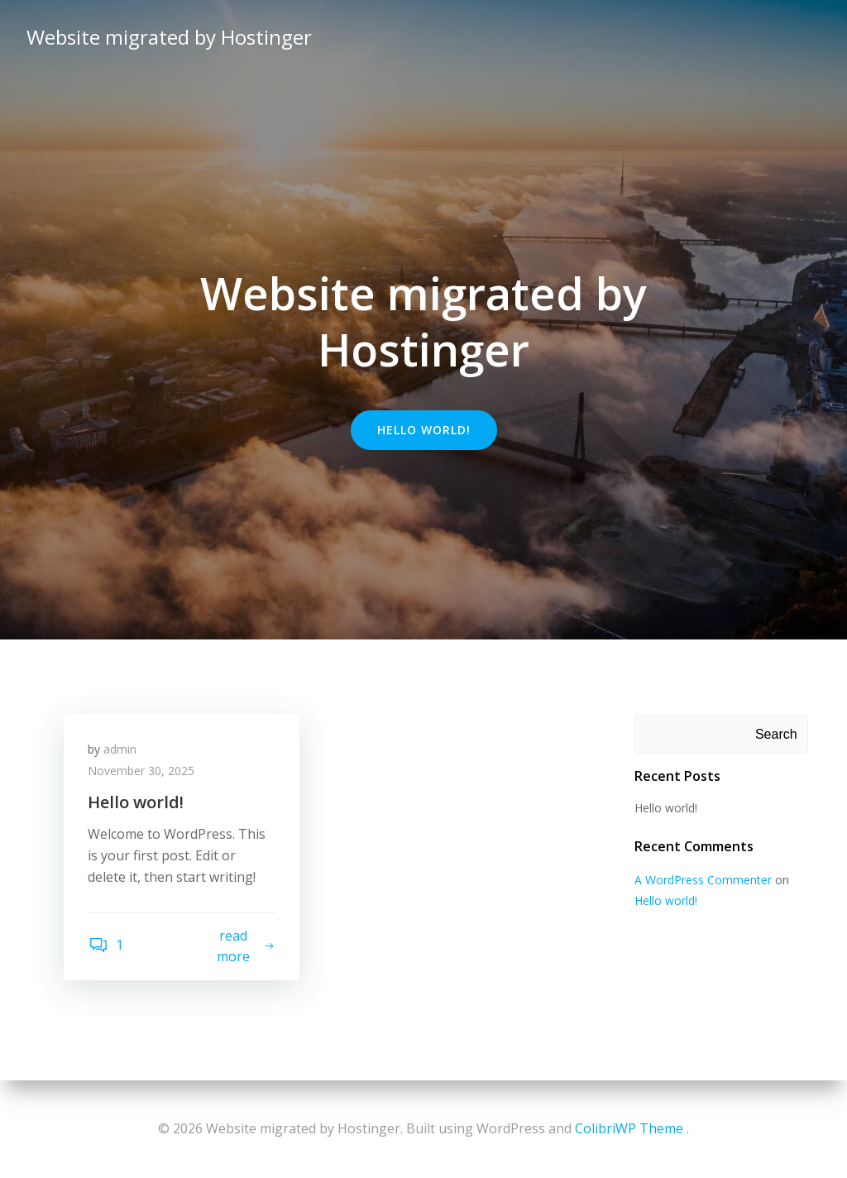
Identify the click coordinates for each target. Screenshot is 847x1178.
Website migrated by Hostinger (169, 36)
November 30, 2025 (142, 771)
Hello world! (665, 808)
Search (776, 734)
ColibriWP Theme (629, 1128)
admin (120, 750)
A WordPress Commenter (703, 880)
